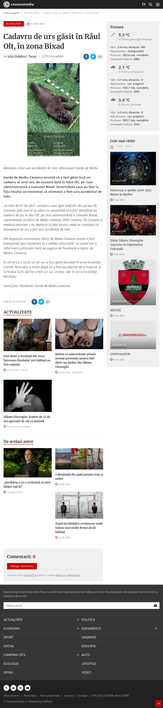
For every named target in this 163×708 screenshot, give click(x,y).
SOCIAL (9, 646)
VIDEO (86, 672)
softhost (47, 701)
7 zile (119, 146)
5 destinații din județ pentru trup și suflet (79, 476)
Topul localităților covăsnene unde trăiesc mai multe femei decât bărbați (79, 528)
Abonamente (11, 695)
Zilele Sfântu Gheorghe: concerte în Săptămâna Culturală (127, 245)
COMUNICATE (119, 301)
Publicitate (30, 695)
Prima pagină (11, 13)
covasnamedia (19, 4)
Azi (112, 146)
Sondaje (82, 695)
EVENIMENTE (91, 628)
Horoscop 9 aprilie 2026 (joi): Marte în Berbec (131, 192)
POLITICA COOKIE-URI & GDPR (110, 695)
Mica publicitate (50, 695)
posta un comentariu (68, 575)
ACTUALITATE (13, 23)
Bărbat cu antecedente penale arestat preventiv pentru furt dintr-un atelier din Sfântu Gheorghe (75, 360)
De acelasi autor (18, 441)
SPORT (8, 637)
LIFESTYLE (89, 663)
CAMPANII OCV (14, 655)
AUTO (86, 655)
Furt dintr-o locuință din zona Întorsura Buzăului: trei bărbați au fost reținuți (27, 360)
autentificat (29, 575)
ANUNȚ (115, 310)
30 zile (128, 146)
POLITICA (88, 620)
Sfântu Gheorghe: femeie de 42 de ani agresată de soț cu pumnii (27, 419)
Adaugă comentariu (22, 566)
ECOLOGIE (11, 663)
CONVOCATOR (120, 354)
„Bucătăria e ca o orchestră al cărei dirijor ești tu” (27, 484)
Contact (68, 695)
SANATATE (89, 637)
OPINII (8, 672)
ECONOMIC (12, 628)
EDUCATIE (89, 646)
